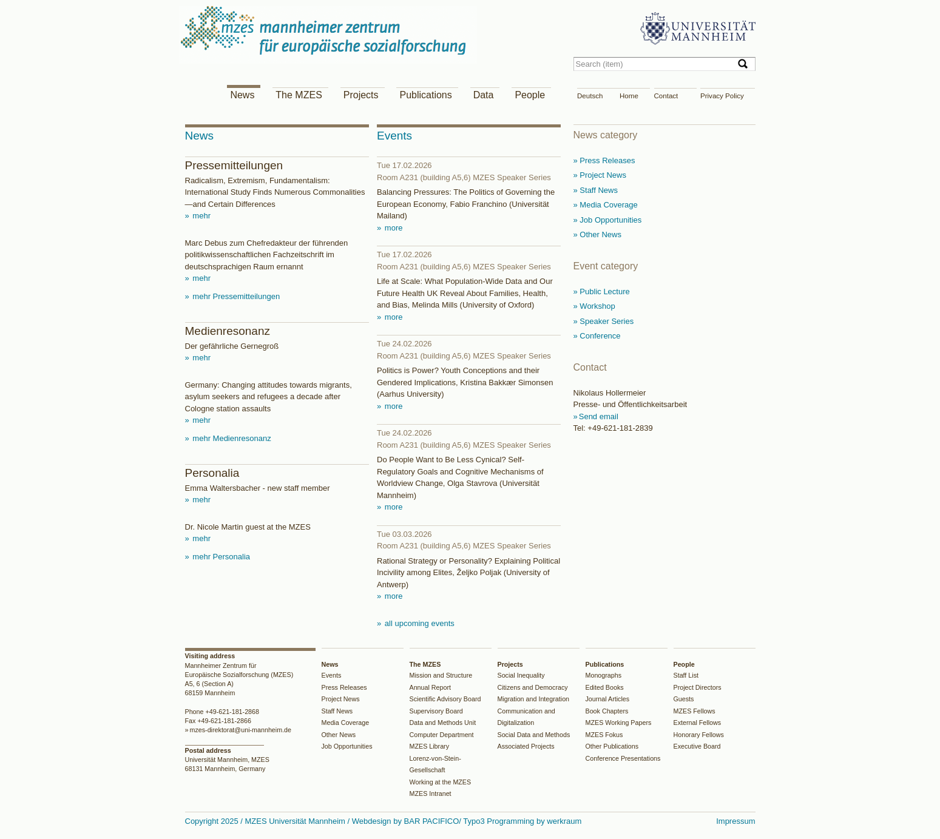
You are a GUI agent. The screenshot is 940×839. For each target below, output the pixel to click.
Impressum (735, 821)
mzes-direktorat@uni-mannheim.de (240, 729)
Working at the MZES (441, 782)
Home (629, 95)
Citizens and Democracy (533, 687)
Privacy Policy (722, 95)
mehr (201, 215)
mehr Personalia (220, 556)
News (242, 95)
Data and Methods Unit (443, 722)
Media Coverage (346, 722)
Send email (598, 416)
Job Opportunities (347, 746)
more (392, 227)
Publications (425, 95)
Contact (666, 95)
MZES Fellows (694, 711)
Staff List (686, 675)
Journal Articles (608, 699)
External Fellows (698, 722)
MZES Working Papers (619, 722)
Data (483, 95)
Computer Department (442, 734)
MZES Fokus (604, 734)
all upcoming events (418, 623)
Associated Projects (526, 746)
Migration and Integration (534, 699)
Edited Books (605, 687)
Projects (361, 95)
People (530, 95)
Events (332, 675)
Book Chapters (607, 711)
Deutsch (590, 95)
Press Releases (344, 687)
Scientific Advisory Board (445, 699)
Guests (684, 699)
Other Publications (612, 746)
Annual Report (430, 687)
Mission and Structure (441, 675)
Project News (341, 699)
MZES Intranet (430, 793)
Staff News (337, 711)
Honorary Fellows (699, 734)
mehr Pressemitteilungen (235, 296)
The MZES (299, 95)
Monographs (604, 675)
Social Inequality (521, 675)
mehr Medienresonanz (231, 438)
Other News (339, 734)
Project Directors (698, 687)
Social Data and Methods (534, 734)
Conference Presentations (623, 758)
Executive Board (697, 746)
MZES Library (430, 746)
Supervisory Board (436, 711)
